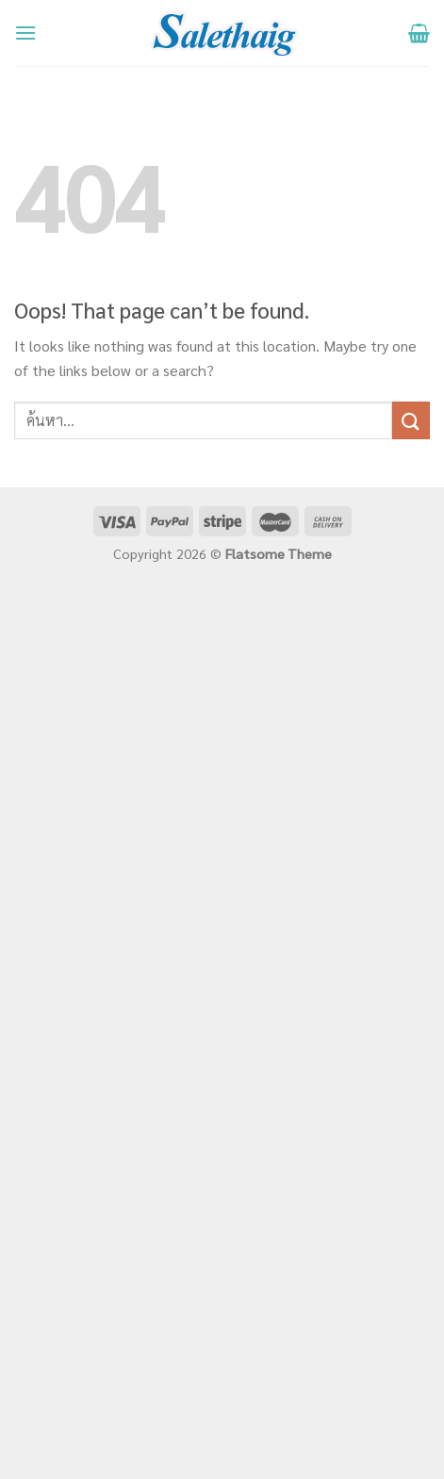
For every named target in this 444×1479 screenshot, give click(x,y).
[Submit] (411, 420)
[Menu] (25, 32)
